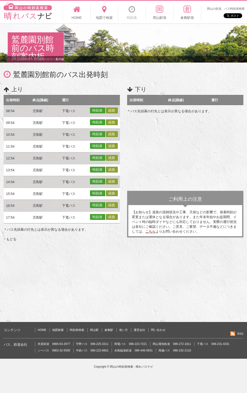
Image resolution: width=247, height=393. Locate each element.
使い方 (123, 330)
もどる (10, 239)
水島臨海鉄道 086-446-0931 (133, 350)
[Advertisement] (151, 39)
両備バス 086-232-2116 (174, 350)
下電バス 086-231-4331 (213, 344)
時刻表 (97, 110)
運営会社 (139, 330)
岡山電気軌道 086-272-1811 (172, 344)
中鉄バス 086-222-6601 (92, 350)
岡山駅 (94, 330)
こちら (150, 231)
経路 (111, 110)
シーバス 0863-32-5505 (54, 350)
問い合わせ (158, 330)
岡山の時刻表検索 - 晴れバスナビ (131, 366)
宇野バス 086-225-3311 (92, 344)
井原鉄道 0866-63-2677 (54, 344)
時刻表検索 (77, 330)
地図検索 (58, 330)
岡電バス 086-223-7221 (130, 344)
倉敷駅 (108, 330)
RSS (240, 334)
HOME (42, 330)
